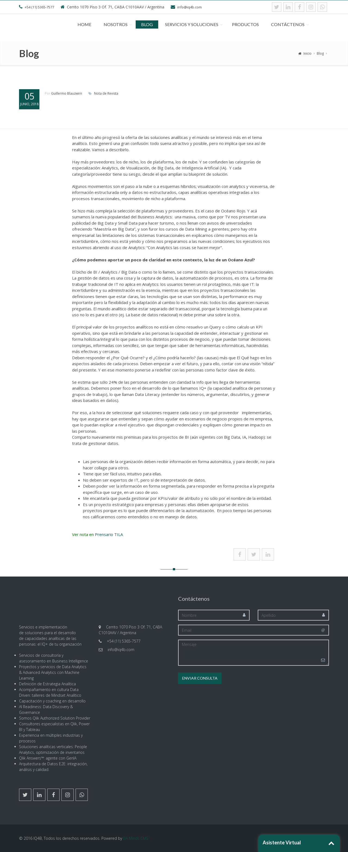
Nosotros (116, 24)
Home (84, 24)
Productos (245, 24)
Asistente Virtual (282, 842)
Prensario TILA (109, 534)
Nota (98, 93)
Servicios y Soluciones (191, 24)
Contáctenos (287, 24)
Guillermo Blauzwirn (66, 93)
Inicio (305, 53)
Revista (112, 93)
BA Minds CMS (135, 838)
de (104, 93)
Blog (147, 24)
